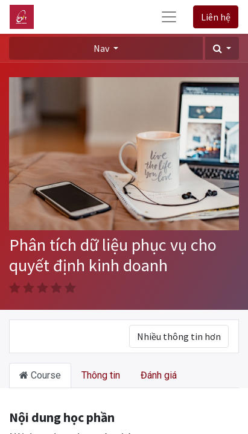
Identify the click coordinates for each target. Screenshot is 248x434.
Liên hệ (216, 17)
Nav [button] (102, 48)
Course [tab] (40, 375)
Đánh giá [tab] (159, 375)
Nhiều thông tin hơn (179, 336)
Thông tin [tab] (100, 375)
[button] (222, 48)
